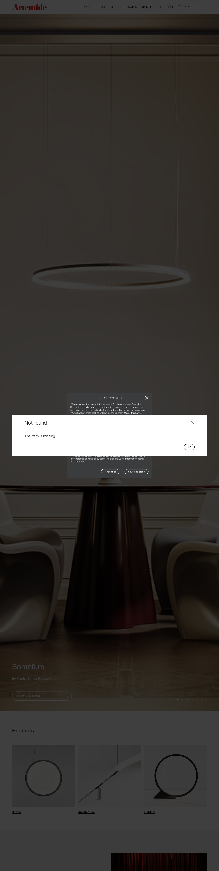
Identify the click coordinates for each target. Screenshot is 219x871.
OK (189, 447)
